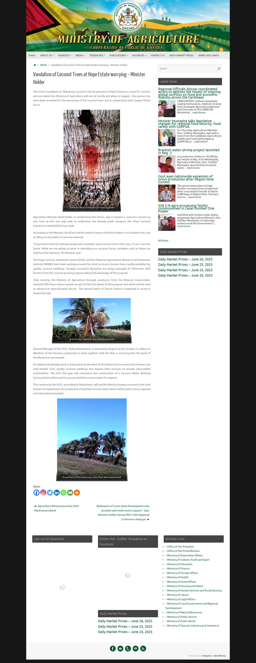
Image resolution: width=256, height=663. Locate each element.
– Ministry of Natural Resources (183, 612)
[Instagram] (43, 493)
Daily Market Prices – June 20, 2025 (185, 275)
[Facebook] (36, 493)
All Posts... (164, 240)
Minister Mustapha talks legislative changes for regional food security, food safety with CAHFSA (189, 124)
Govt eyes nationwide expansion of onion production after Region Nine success (186, 179)
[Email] (70, 493)
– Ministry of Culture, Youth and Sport (187, 560)
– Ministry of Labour (177, 595)
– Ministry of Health (176, 577)
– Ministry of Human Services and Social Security (193, 590)
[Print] (77, 493)
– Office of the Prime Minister (182, 551)
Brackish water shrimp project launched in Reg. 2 (188, 151)
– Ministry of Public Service (181, 617)
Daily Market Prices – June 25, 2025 (185, 265)
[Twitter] (50, 493)
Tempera (206, 655)
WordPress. (220, 655)
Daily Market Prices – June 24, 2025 (185, 270)
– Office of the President (179, 546)
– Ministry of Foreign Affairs (181, 573)
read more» (199, 112)
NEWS (43, 65)
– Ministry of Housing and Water (184, 586)
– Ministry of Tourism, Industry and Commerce (192, 625)
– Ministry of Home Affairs (180, 582)
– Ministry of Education (179, 564)
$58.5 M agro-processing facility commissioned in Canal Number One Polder (186, 208)
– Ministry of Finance (177, 568)
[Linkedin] (57, 493)
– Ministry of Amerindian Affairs (184, 555)
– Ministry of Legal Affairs (180, 599)
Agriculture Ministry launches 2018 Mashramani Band (56, 508)
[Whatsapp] (63, 493)
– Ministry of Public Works (180, 621)
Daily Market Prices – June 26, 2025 (185, 259)
